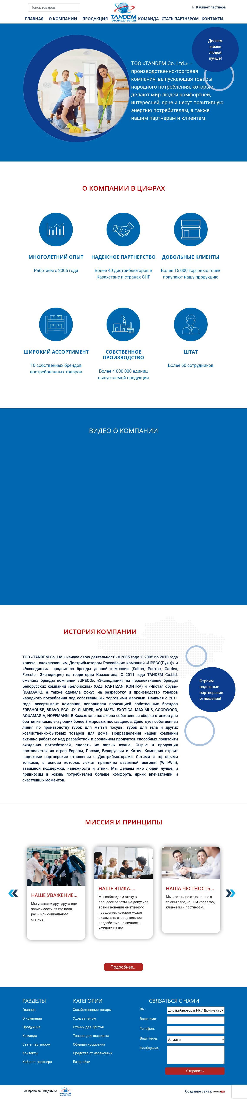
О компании (32, 1018)
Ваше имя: (148, 1019)
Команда (29, 1036)
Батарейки (81, 1062)
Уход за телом (84, 1018)
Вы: (142, 1009)
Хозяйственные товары (92, 1010)
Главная (29, 1010)
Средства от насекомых (92, 1053)
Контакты (30, 1053)
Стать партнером (36, 1044)
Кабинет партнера (211, 7)
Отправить (195, 1071)
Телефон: (147, 1029)
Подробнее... (123, 967)
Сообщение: (149, 1048)
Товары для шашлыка (91, 1036)
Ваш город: (149, 1038)
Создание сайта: (205, 1091)
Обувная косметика (89, 1044)
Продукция (31, 1027)
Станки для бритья (88, 1027)
